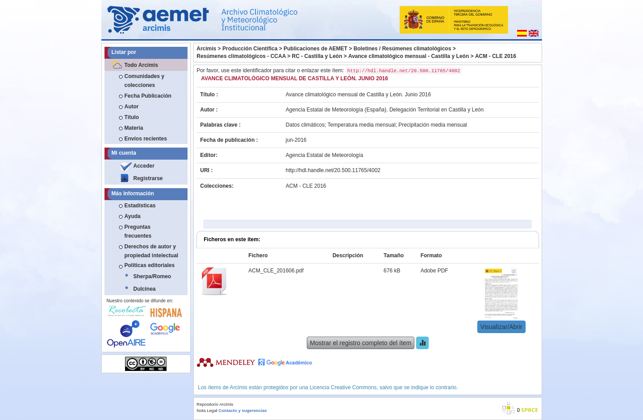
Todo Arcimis (141, 65)
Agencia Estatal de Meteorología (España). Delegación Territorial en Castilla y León (385, 110)
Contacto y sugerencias (242, 410)
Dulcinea (145, 289)
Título (132, 117)
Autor (132, 106)
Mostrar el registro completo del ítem (360, 342)
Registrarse (148, 178)
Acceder (144, 166)
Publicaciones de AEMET (315, 48)
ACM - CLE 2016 (495, 56)
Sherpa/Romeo (152, 276)
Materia (134, 128)
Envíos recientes (146, 139)
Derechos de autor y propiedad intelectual (152, 251)
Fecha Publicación (148, 96)
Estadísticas (140, 205)
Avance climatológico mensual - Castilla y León (408, 56)
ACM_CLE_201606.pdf (275, 271)
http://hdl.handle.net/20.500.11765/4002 (333, 170)
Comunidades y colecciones (144, 80)
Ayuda (133, 216)
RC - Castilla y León (317, 56)
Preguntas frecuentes (138, 231)
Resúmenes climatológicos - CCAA (241, 56)
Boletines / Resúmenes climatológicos (402, 48)
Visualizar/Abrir (501, 326)
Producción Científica (249, 48)
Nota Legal (206, 410)
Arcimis (206, 48)
